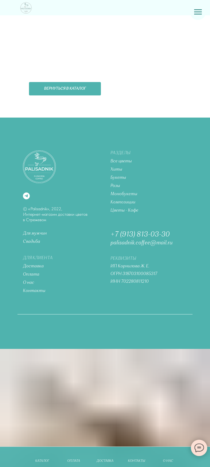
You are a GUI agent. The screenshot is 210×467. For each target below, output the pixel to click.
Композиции (122, 202)
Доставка (33, 266)
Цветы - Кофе (124, 210)
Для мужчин (35, 233)
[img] (26, 8)
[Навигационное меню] (198, 12)
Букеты (118, 178)
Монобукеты (123, 194)
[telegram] (26, 195)
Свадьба (31, 242)
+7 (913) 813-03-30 (140, 234)
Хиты (116, 169)
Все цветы (121, 161)
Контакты (34, 291)
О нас (28, 283)
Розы (115, 186)
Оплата (31, 274)
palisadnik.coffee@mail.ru (141, 243)
